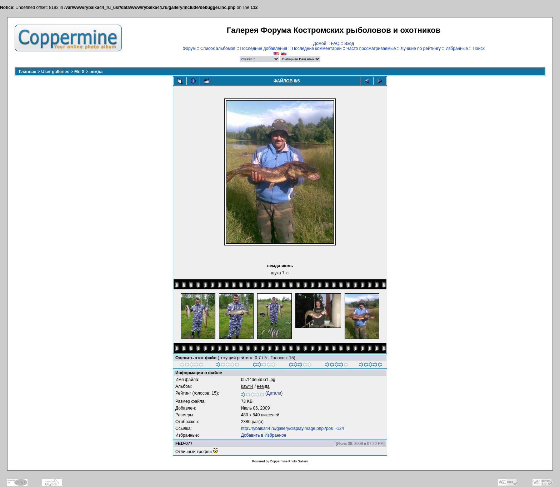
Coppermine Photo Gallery (289, 461)
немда (95, 71)
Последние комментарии (316, 48)
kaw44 (247, 386)
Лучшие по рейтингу (421, 48)
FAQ (335, 43)
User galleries (55, 71)
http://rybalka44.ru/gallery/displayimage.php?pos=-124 (292, 428)
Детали (274, 393)
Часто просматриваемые (371, 48)
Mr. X (79, 71)
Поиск (478, 48)
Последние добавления (263, 48)
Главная (27, 71)
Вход (349, 43)
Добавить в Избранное (263, 435)
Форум (188, 48)
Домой (319, 43)
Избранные (456, 48)
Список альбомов (217, 48)
